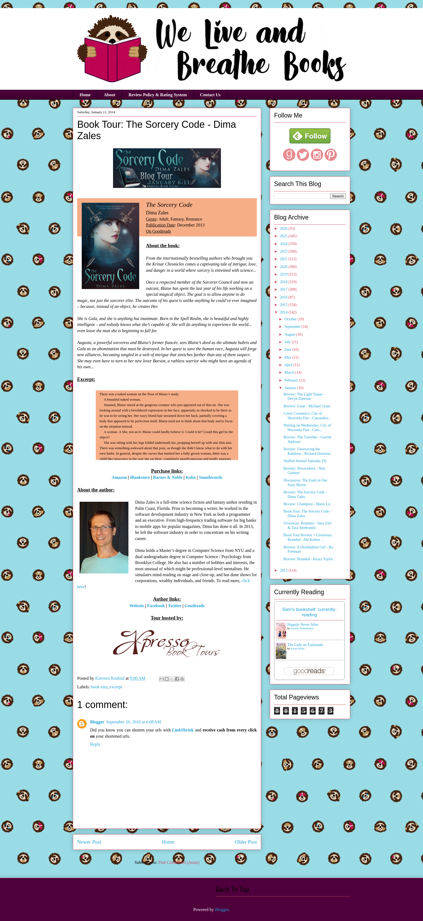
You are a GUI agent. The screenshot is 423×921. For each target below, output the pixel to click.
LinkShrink (183, 730)
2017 (284, 289)
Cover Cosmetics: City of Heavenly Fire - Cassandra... (307, 415)
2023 (284, 251)
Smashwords (210, 477)
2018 (284, 282)
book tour (99, 687)
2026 (284, 228)
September (292, 327)
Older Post (246, 842)
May (288, 357)
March (289, 372)
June (288, 350)
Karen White (298, 648)
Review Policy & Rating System (158, 94)
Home (85, 94)
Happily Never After (302, 625)
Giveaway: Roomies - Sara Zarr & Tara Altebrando (308, 525)
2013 (284, 570)
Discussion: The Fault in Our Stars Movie (305, 482)
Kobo (191, 477)
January (290, 388)
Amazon (119, 477)
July (288, 342)
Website (136, 605)
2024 (284, 244)
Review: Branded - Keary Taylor (308, 559)
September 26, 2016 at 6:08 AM (133, 722)
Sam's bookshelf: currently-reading (309, 612)
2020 (284, 267)
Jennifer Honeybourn (302, 628)
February (291, 380)
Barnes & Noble (167, 477)
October (291, 319)
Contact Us (210, 94)
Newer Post (89, 842)
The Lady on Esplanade (305, 645)
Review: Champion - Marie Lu (307, 504)
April (288, 365)
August (290, 334)
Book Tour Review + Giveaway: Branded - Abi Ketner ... (308, 537)
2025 (284, 236)
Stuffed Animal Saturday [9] (305, 461)
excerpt (116, 687)
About (109, 94)
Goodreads (194, 605)
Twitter (174, 605)
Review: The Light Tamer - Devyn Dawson (304, 396)
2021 (284, 259)
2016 (284, 297)
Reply (95, 744)
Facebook (156, 605)
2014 (284, 312)
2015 (284, 305)
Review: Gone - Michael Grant (307, 406)
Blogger (97, 722)
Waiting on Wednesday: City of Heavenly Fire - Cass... (307, 427)
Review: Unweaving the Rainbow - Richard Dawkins (307, 451)
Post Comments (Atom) (178, 862)
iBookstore (140, 477)
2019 (284, 274)
